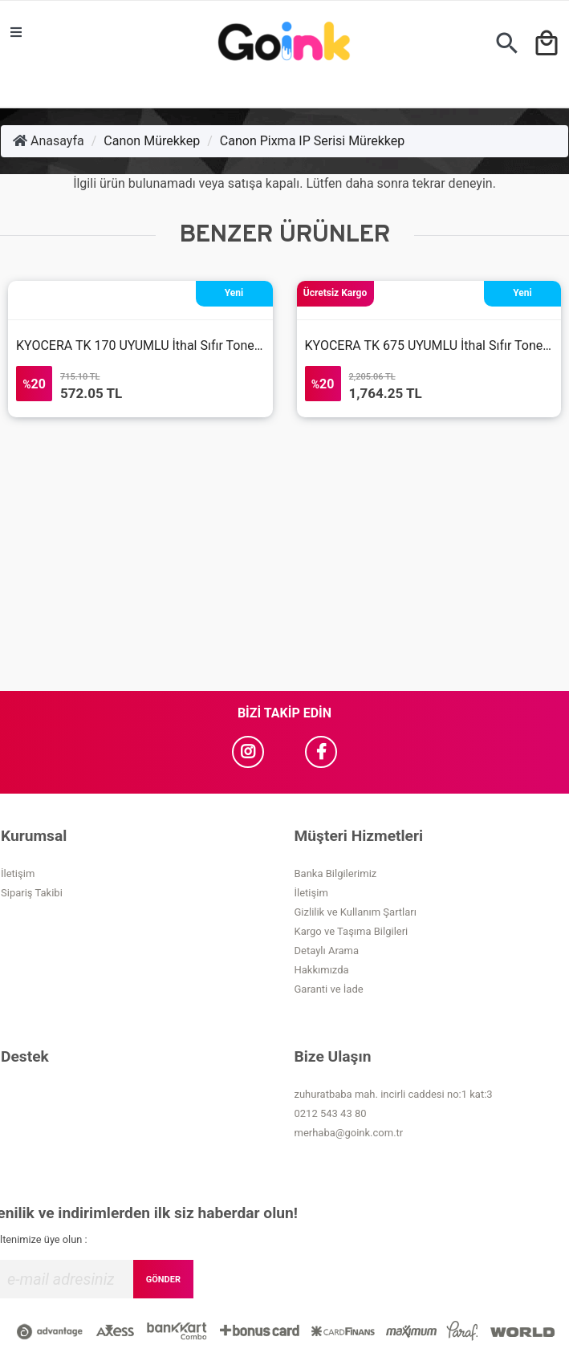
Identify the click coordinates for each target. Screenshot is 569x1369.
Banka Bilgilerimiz (336, 873)
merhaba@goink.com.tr (349, 1133)
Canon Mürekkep (152, 140)
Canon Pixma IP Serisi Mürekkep (312, 140)
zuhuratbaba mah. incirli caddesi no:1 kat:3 (394, 1094)
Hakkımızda (322, 970)
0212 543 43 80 (331, 1113)
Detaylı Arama (327, 950)
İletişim (18, 873)
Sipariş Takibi (32, 893)
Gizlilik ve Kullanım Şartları (356, 912)
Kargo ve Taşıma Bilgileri (351, 931)
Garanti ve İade (329, 989)
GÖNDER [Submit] (163, 1279)
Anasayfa (48, 140)
